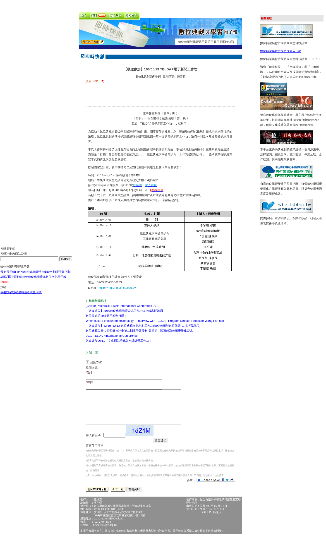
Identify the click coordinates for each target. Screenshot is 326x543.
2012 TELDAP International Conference (112, 335)
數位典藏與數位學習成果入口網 (280, 51)
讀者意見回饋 (33, 295)
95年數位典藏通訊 (34, 280)
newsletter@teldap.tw (105, 531)
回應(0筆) (96, 362)
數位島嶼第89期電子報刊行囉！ (106, 315)
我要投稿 (6, 295)
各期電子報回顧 (60, 275)
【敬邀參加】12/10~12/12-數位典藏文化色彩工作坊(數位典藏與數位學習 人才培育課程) (143, 325)
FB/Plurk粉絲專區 (26, 275)
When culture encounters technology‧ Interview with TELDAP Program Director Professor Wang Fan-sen (155, 320)
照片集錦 (44, 275)
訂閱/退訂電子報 (11, 280)
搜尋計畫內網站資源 (13, 257)
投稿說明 (18, 295)
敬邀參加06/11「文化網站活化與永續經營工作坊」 (119, 340)
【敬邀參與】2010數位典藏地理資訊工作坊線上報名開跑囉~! (125, 310)
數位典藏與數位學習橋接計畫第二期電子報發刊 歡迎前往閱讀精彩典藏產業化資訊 (139, 330)
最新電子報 (7, 275)
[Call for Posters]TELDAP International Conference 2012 (122, 306)
